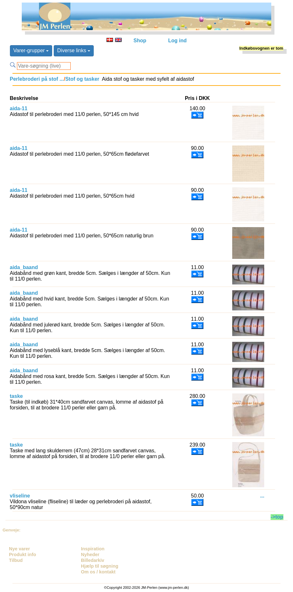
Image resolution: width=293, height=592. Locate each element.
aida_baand (24, 267)
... (262, 495)
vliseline (20, 495)
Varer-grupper (31, 50)
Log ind (177, 40)
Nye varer (19, 548)
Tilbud (16, 560)
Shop (139, 40)
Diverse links (73, 50)
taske (16, 396)
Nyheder (90, 554)
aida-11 (19, 108)
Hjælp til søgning (99, 566)
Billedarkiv (92, 560)
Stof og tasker (82, 79)
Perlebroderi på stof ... (37, 79)
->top (277, 517)
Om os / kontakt (98, 571)
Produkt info (22, 554)
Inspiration (93, 548)
